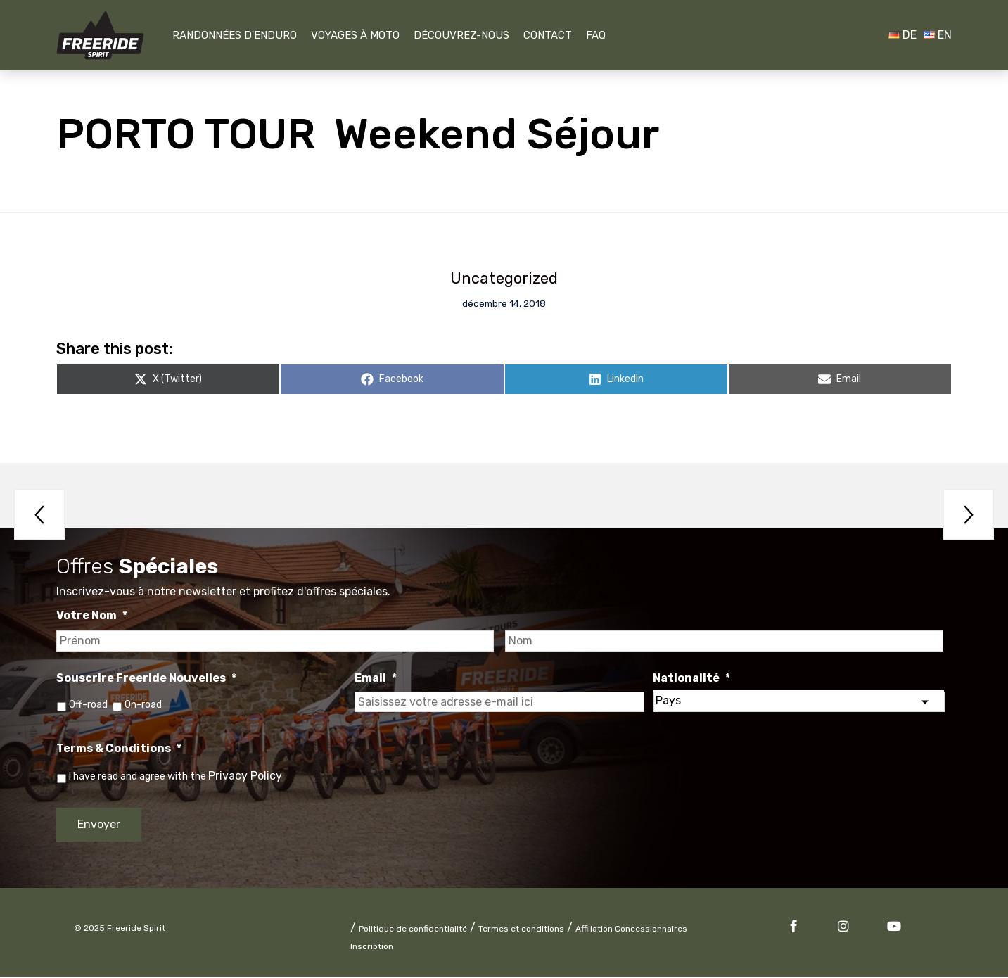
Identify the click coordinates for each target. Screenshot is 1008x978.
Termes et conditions (521, 930)
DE (902, 35)
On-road (144, 705)
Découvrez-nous (461, 35)
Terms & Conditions (118, 749)
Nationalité (691, 678)
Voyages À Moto (355, 35)
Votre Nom (91, 616)
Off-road (88, 705)
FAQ (596, 35)
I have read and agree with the (175, 778)
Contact (547, 35)
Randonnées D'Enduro (234, 35)
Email (376, 678)
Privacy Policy (245, 777)
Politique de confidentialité (413, 930)
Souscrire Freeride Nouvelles (146, 678)
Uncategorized (504, 278)
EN (938, 35)
